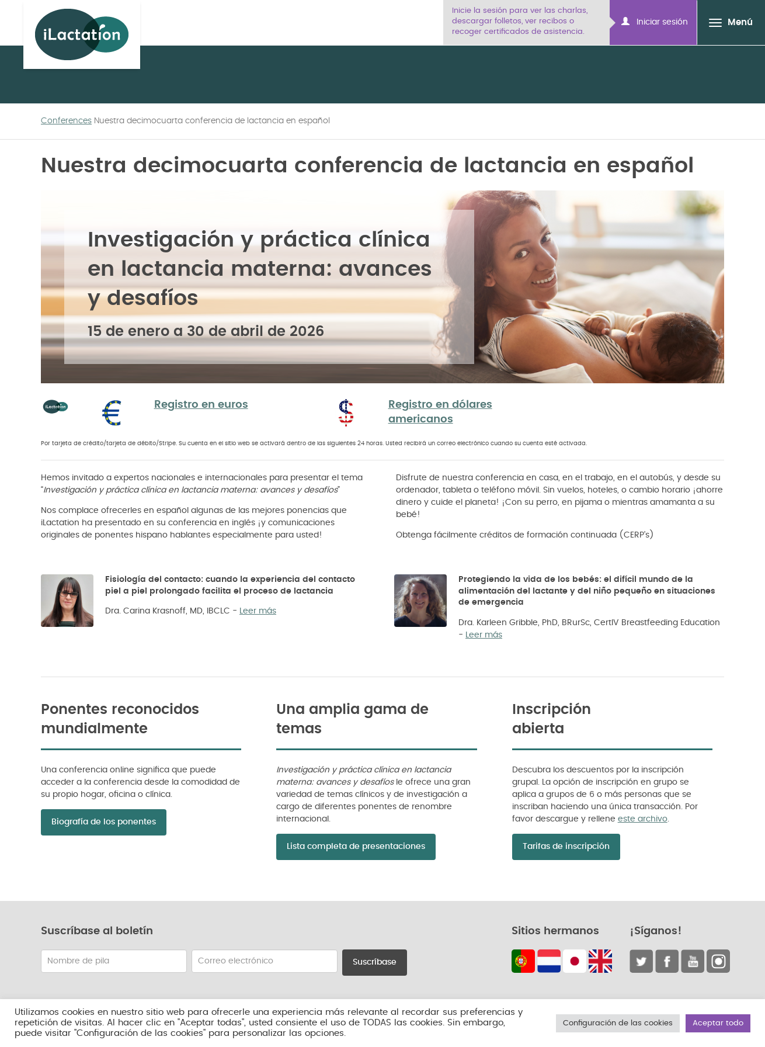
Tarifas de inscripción (566, 847)
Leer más (257, 611)
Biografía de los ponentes (103, 822)
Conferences (66, 121)
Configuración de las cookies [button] (618, 1023)
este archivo (642, 819)
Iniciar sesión (654, 21)
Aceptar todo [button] (718, 1023)
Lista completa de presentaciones (356, 847)
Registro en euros (201, 405)
